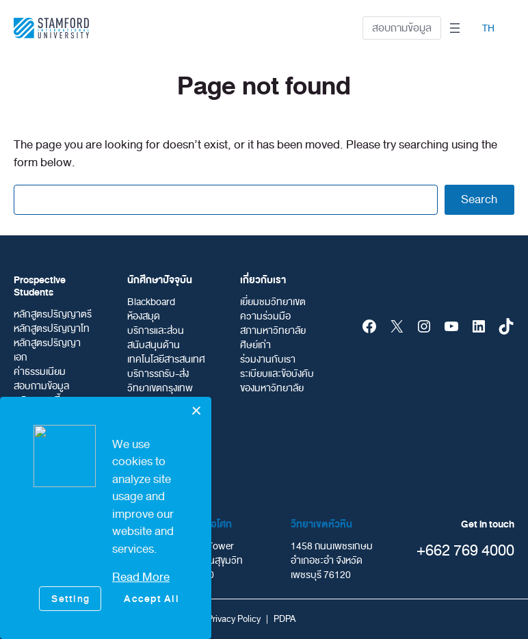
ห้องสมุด (143, 316)
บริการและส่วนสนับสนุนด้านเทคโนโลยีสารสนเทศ (166, 345)
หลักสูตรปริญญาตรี (53, 314)
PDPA (284, 619)
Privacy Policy (234, 619)
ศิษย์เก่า (255, 345)
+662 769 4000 (465, 550)
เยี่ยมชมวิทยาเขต (273, 302)
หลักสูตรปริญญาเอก (47, 350)
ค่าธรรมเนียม (40, 372)
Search (479, 199)
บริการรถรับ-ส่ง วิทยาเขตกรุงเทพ (160, 381)
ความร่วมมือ (265, 316)
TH (488, 28)
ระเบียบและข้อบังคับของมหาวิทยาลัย (277, 381)
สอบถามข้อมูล (402, 28)
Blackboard (151, 302)
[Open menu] (455, 28)
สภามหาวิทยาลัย (273, 331)
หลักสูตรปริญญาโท (52, 329)
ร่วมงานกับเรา (267, 359)
